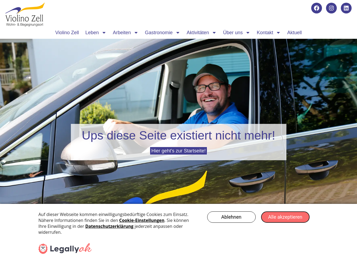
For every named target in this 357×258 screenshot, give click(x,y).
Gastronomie (162, 32)
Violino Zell (67, 32)
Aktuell (294, 32)
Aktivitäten (202, 32)
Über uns (236, 32)
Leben (95, 32)
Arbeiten (125, 32)
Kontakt (269, 32)
